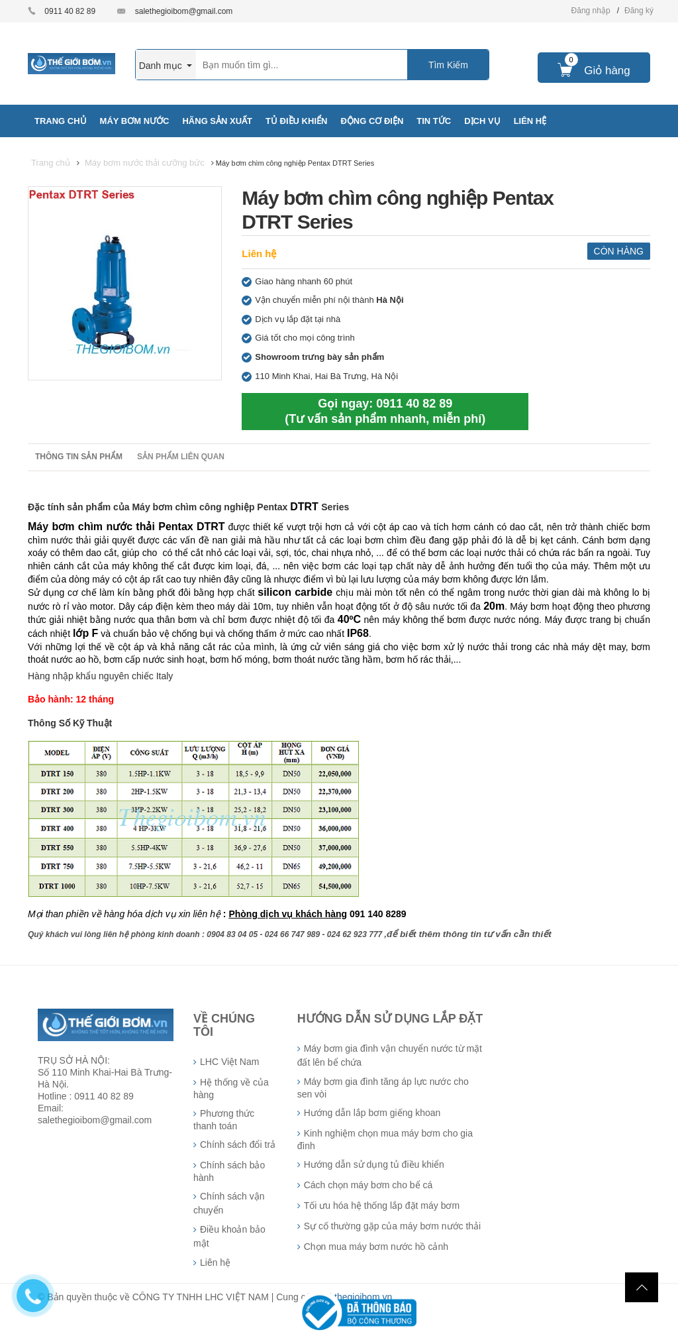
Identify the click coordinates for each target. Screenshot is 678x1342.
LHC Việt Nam (229, 1061)
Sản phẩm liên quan (180, 456)
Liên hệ (259, 253)
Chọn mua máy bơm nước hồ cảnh (376, 1246)
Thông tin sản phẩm (78, 456)
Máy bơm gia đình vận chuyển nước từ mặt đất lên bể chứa (389, 1055)
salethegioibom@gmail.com (184, 11)
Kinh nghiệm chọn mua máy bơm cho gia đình (385, 1139)
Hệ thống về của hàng (231, 1088)
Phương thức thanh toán (223, 1119)
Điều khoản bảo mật (229, 1236)
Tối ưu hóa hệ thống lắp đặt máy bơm (382, 1205)
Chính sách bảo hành (229, 1171)
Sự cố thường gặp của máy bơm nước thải (392, 1226)
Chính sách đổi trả (237, 1144)
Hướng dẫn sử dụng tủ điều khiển (374, 1164)
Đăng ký (639, 10)
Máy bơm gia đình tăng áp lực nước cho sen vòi (383, 1087)
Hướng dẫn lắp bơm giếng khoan (372, 1112)
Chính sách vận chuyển (229, 1203)
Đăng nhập (590, 10)
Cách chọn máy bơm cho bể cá (368, 1185)
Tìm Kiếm (448, 65)
